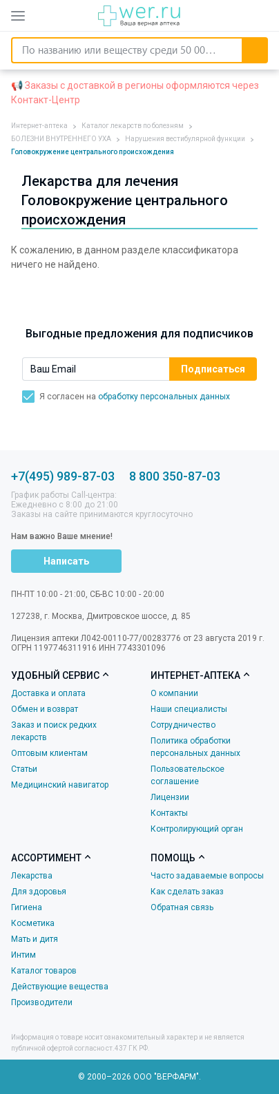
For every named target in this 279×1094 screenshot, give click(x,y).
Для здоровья (38, 891)
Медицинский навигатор (59, 785)
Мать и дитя (34, 939)
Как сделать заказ (187, 891)
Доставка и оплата (48, 693)
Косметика (33, 923)
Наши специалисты (189, 709)
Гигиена (26, 907)
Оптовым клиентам (49, 753)
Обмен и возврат (44, 709)
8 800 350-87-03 (174, 476)
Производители (42, 1002)
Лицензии (170, 797)
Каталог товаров (44, 971)
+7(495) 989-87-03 (63, 476)
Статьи (24, 769)
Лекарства (31, 876)
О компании (174, 693)
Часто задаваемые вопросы (207, 876)
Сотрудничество (183, 725)
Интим (23, 955)
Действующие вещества (59, 986)
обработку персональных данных (164, 396)
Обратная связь (182, 907)
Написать (66, 561)
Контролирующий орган (197, 829)
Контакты (169, 813)
